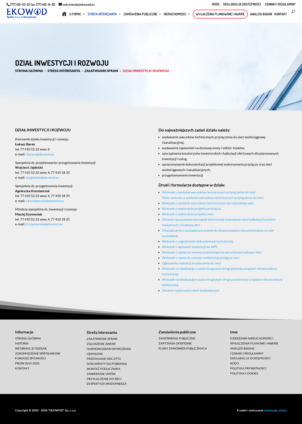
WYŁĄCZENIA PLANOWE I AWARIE (254, 343)
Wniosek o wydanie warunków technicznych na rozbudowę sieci (208, 203)
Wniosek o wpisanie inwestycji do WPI (189, 247)
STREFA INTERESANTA (102, 14)
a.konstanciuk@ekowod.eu (44, 201)
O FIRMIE (75, 14)
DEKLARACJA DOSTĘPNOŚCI (242, 4)
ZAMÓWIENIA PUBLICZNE (140, 14)
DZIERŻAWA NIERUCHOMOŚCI (251, 338)
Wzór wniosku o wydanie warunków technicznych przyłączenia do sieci (213, 198)
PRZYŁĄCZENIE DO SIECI (104, 379)
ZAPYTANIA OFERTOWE (175, 343)
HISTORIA (21, 343)
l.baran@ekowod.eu (39, 154)
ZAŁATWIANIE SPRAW (102, 339)
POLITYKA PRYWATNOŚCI (248, 368)
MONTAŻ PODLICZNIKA (103, 369)
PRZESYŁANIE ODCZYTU (104, 358)
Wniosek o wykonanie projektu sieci (188, 214)
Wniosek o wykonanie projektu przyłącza (191, 208)
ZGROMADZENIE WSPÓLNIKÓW (37, 353)
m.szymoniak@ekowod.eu (44, 224)
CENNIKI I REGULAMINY (280, 4)
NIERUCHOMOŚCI (175, 14)
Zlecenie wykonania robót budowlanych (190, 290)
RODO (215, 4)
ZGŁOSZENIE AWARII (101, 344)
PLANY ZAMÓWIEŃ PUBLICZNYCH (183, 348)
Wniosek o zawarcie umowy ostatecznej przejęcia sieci (200, 258)
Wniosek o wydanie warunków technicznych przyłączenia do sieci (209, 192)
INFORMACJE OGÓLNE (31, 348)
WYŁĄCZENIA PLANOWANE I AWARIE (220, 14)
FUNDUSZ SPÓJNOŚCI (30, 358)
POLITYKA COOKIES (244, 373)
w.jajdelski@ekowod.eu (42, 177)
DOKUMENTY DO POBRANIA (107, 363)
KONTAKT (280, 14)
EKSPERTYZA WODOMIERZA (107, 383)
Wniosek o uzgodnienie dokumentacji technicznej (197, 241)
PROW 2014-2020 (27, 363)
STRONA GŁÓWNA (28, 338)
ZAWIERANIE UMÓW (101, 374)
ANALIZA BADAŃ (261, 14)
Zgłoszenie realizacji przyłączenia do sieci (191, 263)
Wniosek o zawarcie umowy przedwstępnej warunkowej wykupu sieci (211, 252)
